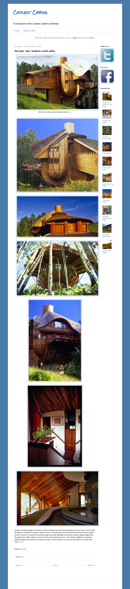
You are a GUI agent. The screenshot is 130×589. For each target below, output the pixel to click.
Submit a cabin (29, 31)
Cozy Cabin (106, 153)
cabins (21, 542)
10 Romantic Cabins (106, 121)
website (23, 549)
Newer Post (19, 565)
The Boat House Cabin (106, 138)
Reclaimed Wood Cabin (106, 235)
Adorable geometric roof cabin (107, 218)
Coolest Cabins (30, 12)
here (69, 112)
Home (17, 31)
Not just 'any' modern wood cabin (107, 104)
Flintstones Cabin (106, 201)
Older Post (91, 565)
